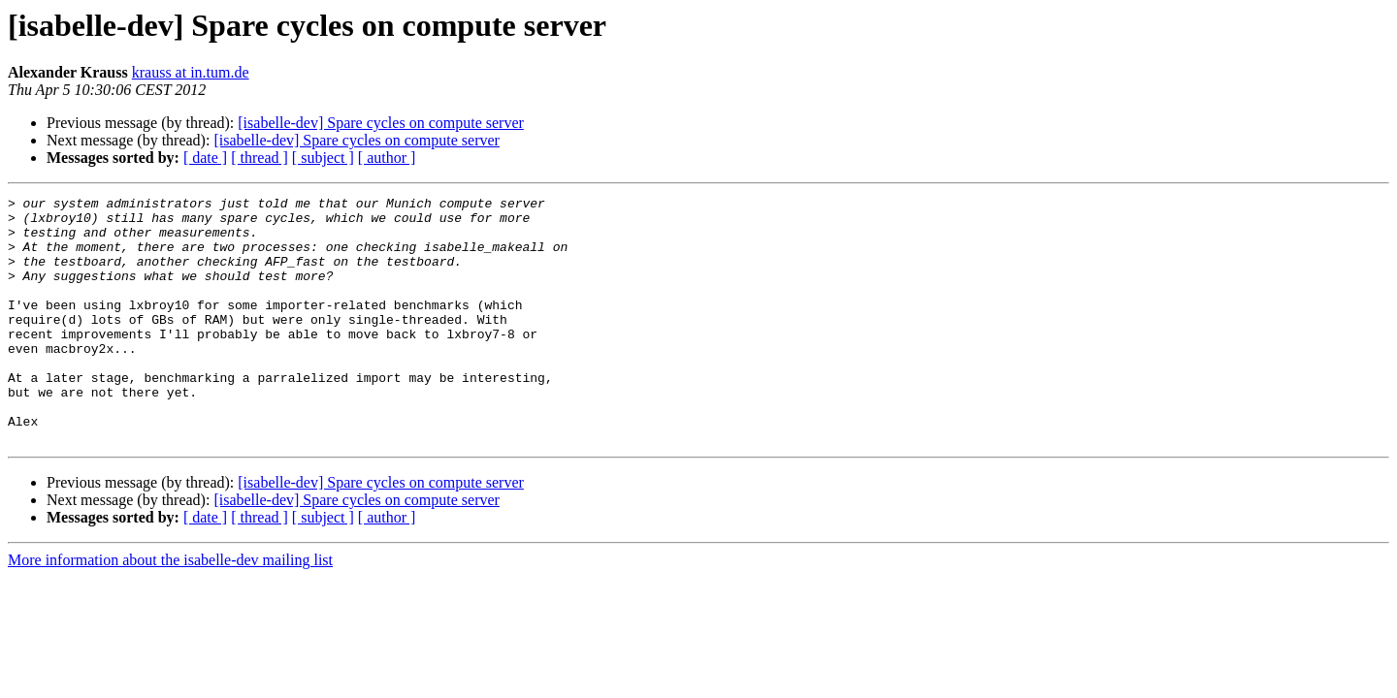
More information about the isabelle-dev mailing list (170, 609)
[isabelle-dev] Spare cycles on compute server (381, 122)
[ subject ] (323, 157)
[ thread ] (259, 157)
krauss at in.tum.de (190, 72)
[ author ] (387, 157)
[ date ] (205, 157)
